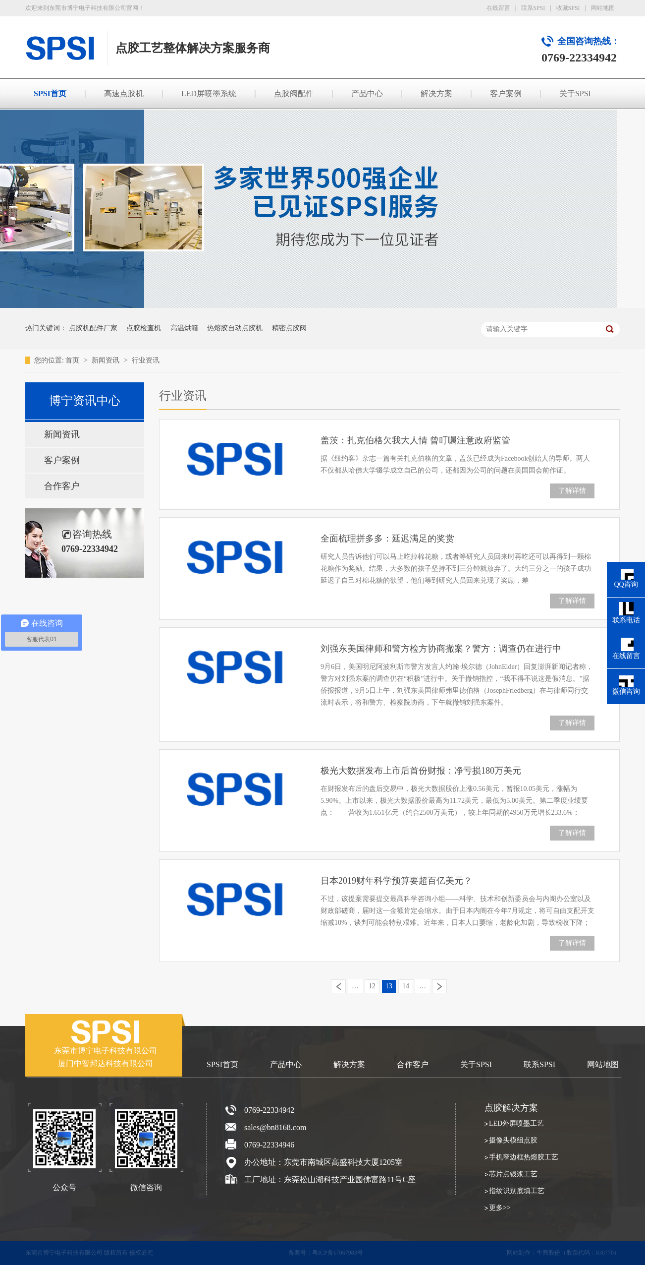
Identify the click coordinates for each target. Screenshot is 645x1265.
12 (372, 986)
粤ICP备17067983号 (337, 1252)
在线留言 (498, 7)
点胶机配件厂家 (93, 328)
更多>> (500, 1207)
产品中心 (367, 93)
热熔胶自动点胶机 (235, 328)
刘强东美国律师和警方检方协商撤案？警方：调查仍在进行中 (441, 649)
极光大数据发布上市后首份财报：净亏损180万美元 (421, 771)
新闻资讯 (106, 360)
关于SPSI (575, 93)
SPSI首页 (50, 93)
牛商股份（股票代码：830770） (578, 1252)
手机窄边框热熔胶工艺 (523, 1157)
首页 (73, 360)
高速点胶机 (124, 93)
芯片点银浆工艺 (513, 1174)
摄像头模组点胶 (513, 1140)
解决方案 (436, 93)
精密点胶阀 (289, 328)
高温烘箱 (184, 328)
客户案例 (506, 93)
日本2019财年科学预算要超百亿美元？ (396, 881)
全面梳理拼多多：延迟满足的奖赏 (387, 538)
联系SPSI (533, 7)
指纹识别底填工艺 (516, 1191)
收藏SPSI (568, 7)
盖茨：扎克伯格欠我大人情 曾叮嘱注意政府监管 (415, 440)
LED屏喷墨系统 (208, 93)
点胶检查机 (143, 328)
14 (405, 986)
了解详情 (572, 490)
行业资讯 (146, 360)
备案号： (300, 1252)
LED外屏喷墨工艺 (516, 1123)
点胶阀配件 (294, 93)
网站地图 (603, 7)
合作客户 (62, 486)
